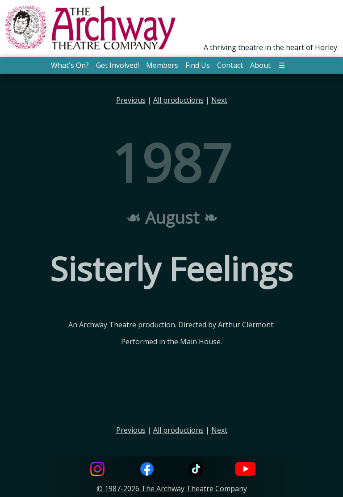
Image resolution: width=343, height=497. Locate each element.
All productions (178, 100)
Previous (131, 100)
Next (219, 100)
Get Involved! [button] (117, 65)
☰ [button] (282, 65)
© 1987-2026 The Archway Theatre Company (171, 488)
